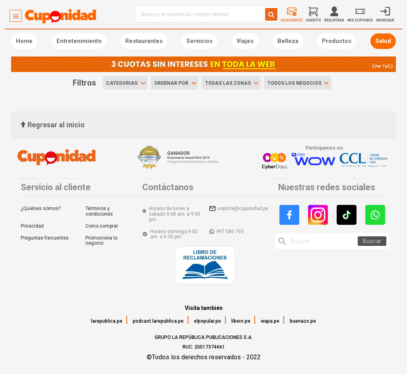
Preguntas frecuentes (45, 238)
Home (24, 41)
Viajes (245, 41)
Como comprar (101, 226)
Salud (383, 41)
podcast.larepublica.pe (158, 321)
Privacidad (32, 226)
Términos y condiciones (99, 211)
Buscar (372, 241)
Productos (336, 41)
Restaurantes (144, 41)
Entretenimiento (79, 41)
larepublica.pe (106, 321)
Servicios (199, 41)
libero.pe (240, 321)
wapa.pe (270, 321)
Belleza (287, 41)
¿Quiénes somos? (40, 208)
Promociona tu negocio (101, 240)
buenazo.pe (303, 321)
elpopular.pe (207, 321)
